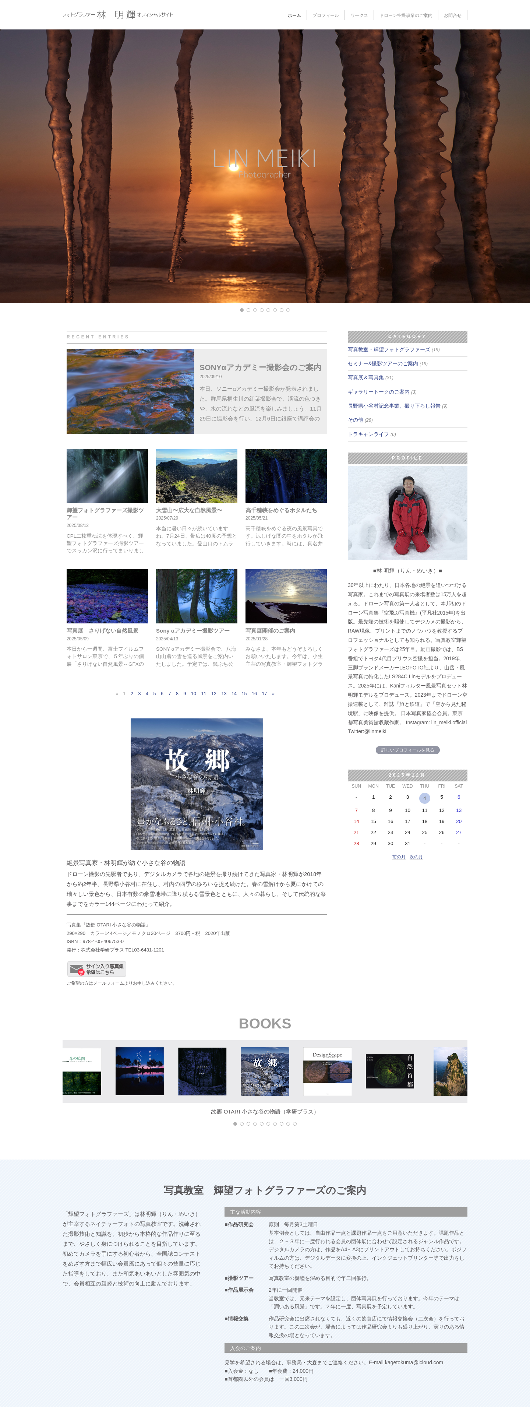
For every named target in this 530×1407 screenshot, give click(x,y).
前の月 (399, 856)
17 (264, 693)
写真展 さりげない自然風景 (102, 630)
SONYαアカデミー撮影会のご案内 (260, 367)
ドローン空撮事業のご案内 (405, 15)
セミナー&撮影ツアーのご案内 (388, 363)
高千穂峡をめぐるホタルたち (281, 510)
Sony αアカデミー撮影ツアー (193, 630)
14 (234, 693)
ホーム (294, 15)
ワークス (359, 15)
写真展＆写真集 (370, 377)
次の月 (416, 856)
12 (213, 693)
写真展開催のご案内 (270, 630)
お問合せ (453, 15)
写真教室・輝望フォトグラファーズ (394, 349)
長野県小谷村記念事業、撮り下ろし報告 (398, 406)
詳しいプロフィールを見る (407, 750)
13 (224, 693)
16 (254, 693)
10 (193, 693)
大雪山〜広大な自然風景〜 (189, 510)
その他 (360, 420)
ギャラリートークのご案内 (382, 392)
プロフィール (325, 15)
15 (244, 693)
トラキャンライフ (372, 434)
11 (203, 693)
